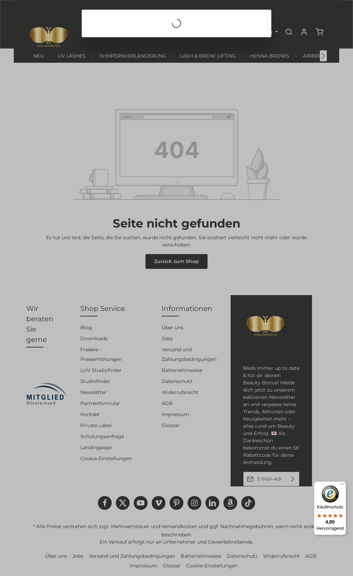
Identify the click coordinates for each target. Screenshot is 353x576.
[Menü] (342, 486)
